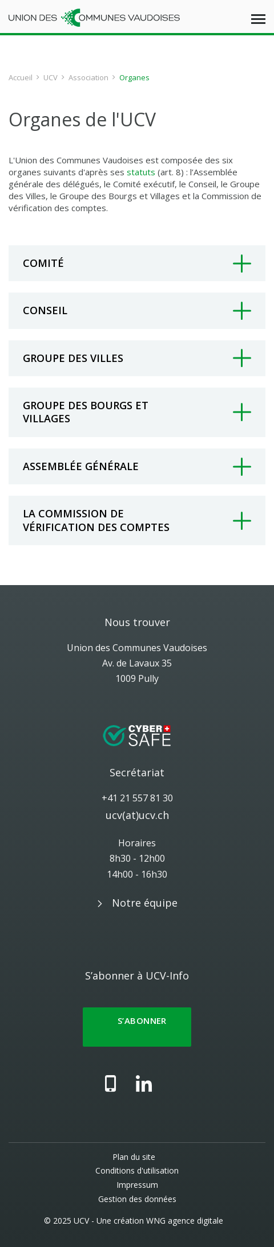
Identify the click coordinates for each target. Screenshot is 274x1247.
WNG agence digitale (184, 1220)
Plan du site (133, 1156)
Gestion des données (137, 1199)
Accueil (21, 77)
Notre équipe (145, 902)
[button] (137, 263)
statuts (141, 172)
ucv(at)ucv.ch (137, 815)
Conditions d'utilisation (137, 1170)
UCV (50, 77)
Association (88, 77)
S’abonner (137, 1027)
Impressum (137, 1184)
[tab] (137, 263)
